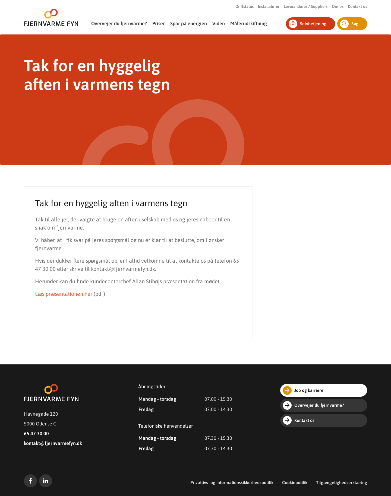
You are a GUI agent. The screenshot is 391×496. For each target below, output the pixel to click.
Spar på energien (188, 23)
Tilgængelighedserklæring (341, 482)
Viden (218, 23)
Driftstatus (244, 6)
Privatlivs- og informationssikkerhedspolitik (231, 482)
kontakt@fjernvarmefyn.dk (53, 443)
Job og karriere (303, 390)
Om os (337, 6)
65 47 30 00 (36, 433)
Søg (349, 24)
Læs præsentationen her (63, 294)
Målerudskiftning (248, 23)
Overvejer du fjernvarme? (119, 23)
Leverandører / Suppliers (305, 6)
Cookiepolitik (294, 482)
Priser (158, 23)
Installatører (268, 6)
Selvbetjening (307, 24)
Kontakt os (357, 6)
